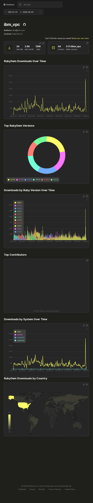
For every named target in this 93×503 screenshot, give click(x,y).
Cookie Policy (70, 489)
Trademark (22, 489)
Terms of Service (54, 489)
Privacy (32, 489)
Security (42, 489)
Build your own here (80, 38)
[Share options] (40, 43)
